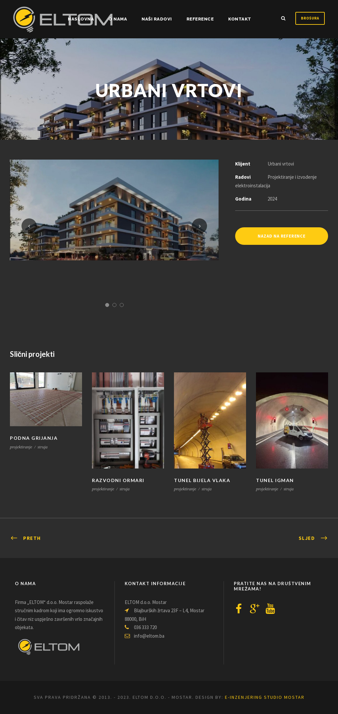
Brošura (310, 18)
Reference (200, 19)
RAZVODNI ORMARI (118, 480)
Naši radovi (157, 19)
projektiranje (21, 446)
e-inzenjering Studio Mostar (265, 697)
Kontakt (239, 19)
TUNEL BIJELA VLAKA (202, 480)
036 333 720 (141, 627)
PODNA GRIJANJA (34, 438)
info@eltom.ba (144, 636)
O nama (117, 19)
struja (43, 446)
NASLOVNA (81, 19)
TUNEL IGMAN (275, 480)
